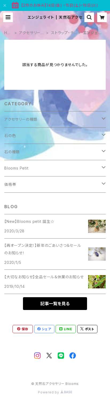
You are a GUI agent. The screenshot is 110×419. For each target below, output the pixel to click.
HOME (7, 32)
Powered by (55, 392)
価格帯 (10, 184)
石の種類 (12, 152)
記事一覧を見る (55, 303)
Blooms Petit (16, 168)
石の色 (10, 135)
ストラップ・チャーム (64, 32)
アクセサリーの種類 (31, 32)
